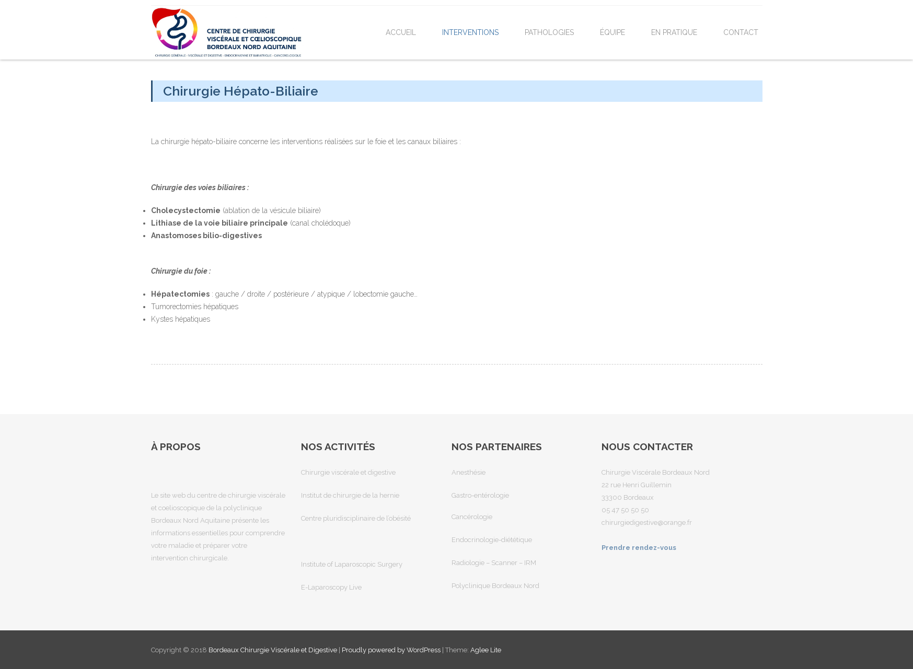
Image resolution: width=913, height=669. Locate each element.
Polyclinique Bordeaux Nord (495, 586)
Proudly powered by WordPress (391, 650)
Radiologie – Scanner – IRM (494, 563)
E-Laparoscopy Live (331, 587)
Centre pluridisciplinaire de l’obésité (356, 518)
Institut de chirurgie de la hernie (350, 495)
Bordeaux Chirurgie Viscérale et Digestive (274, 650)
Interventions (470, 32)
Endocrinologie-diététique (492, 540)
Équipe (612, 32)
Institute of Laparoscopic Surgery (351, 564)
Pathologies (549, 32)
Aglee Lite (485, 650)
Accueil (401, 32)
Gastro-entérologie (480, 495)
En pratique (674, 32)
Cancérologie (472, 517)
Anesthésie (469, 472)
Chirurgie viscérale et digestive (348, 472)
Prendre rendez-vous (639, 547)
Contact (740, 32)
